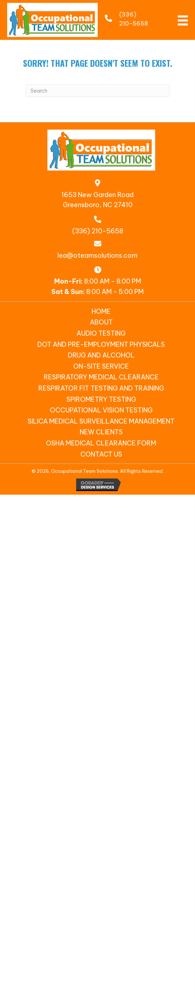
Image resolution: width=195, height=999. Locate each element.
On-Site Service (101, 366)
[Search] (98, 90)
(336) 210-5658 (97, 231)
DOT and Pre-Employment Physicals (101, 344)
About (101, 322)
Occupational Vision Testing (101, 410)
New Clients (101, 432)
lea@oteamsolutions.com (97, 255)
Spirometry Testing (101, 399)
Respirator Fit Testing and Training (101, 388)
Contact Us (101, 454)
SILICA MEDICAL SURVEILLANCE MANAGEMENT (101, 421)
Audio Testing (101, 333)
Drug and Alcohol (101, 355)
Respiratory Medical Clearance (101, 377)
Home (101, 311)
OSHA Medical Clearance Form (101, 443)
